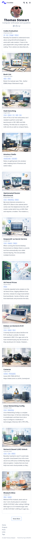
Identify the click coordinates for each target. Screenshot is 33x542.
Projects (4, 527)
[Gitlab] (19, 25)
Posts (3, 530)
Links (3, 532)
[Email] (14, 25)
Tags (3, 534)
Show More (16, 519)
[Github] (17, 25)
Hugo (24, 537)
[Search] (24, 2)
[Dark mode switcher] (27, 2)
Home (4, 525)
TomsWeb (10, 3)
